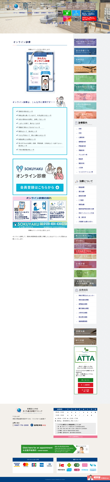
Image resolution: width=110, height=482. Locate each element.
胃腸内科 (70, 5)
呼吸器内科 (84, 5)
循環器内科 (77, 5)
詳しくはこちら (85, 380)
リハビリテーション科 (85, 8)
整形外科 (70, 7)
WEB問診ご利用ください (76, 13)
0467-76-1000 (58, 6)
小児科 (77, 7)
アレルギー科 (92, 5)
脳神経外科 (92, 7)
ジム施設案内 (85, 384)
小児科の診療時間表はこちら (75, 436)
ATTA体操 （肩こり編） (85, 390)
